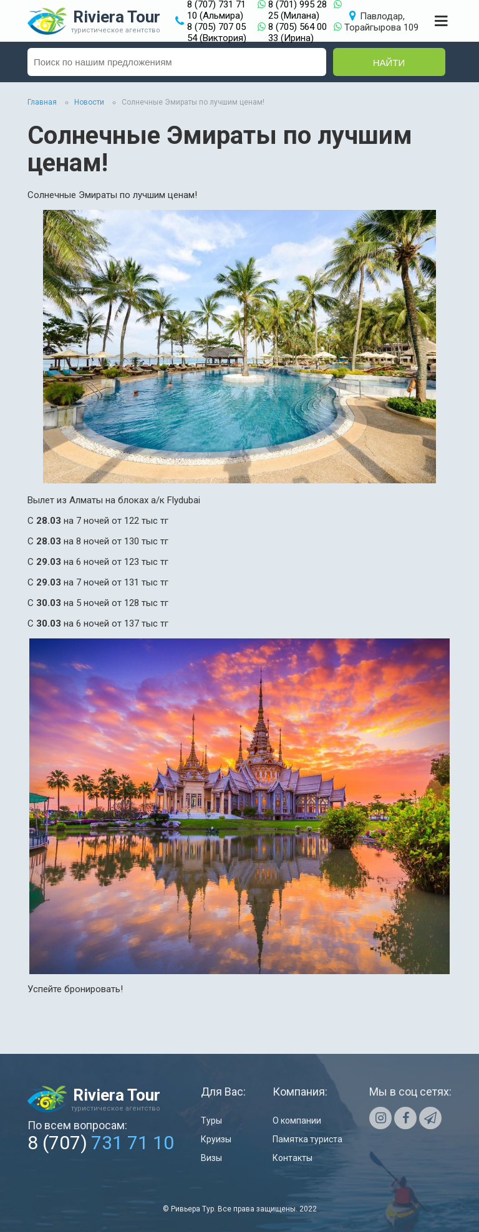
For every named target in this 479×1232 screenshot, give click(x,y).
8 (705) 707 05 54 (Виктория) (216, 32)
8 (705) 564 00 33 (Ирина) (297, 32)
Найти (389, 62)
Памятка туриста (307, 1139)
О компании (297, 1120)
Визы (211, 1158)
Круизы (216, 1139)
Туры (211, 1120)
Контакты (292, 1158)
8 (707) (100, 1143)
